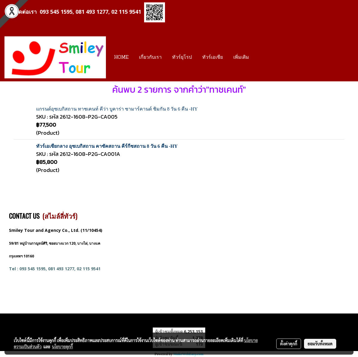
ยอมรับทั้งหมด (320, 343)
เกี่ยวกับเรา (150, 57)
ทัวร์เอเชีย (212, 57)
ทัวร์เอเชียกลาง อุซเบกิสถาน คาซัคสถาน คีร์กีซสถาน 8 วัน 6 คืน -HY (107, 146)
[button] (259, 57)
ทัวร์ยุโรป (182, 57)
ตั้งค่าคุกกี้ (288, 343)
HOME (121, 57)
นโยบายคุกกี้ (62, 346)
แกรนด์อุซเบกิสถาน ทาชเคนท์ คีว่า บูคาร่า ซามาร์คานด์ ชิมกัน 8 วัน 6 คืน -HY (116, 108)
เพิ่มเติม (241, 57)
